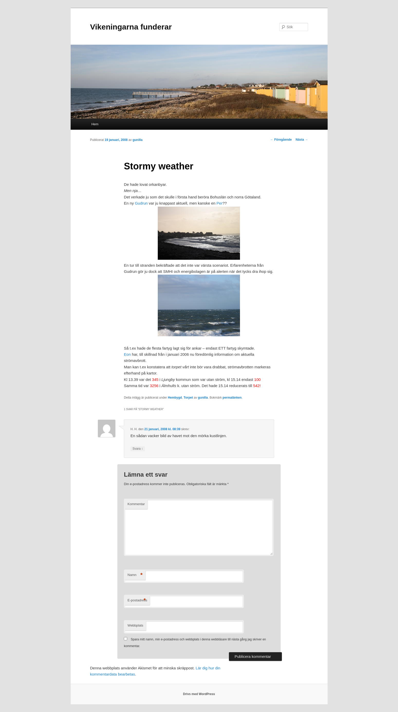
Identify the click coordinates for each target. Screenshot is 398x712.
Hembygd (175, 397)
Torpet (188, 397)
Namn (135, 575)
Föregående (281, 139)
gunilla (138, 140)
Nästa (301, 139)
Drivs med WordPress (199, 694)
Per (220, 203)
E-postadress (137, 600)
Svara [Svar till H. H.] (138, 448)
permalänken (232, 397)
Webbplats (135, 625)
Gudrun (141, 203)
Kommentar (136, 504)
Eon (127, 354)
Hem (94, 124)
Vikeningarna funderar (131, 27)
